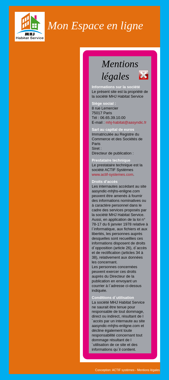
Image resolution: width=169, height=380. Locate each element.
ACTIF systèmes (123, 370)
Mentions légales (148, 370)
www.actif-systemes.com (112, 174)
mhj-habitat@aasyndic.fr (126, 122)
